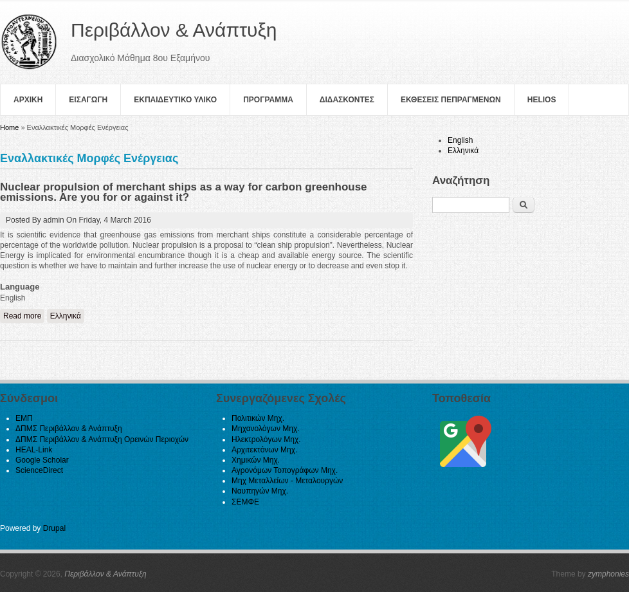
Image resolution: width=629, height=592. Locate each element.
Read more (23, 315)
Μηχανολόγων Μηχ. (266, 428)
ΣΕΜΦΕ (245, 501)
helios (541, 99)
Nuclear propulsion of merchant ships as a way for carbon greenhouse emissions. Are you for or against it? (183, 192)
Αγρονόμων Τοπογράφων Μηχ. (285, 470)
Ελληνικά (65, 315)
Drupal (54, 528)
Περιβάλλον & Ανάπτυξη (105, 573)
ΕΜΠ (24, 418)
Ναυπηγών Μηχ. (260, 490)
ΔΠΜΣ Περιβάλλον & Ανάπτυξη (68, 428)
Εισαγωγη (88, 99)
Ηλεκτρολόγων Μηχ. (266, 439)
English (460, 140)
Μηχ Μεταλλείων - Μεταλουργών (287, 480)
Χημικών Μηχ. (256, 460)
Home (9, 127)
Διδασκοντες (347, 99)
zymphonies (608, 573)
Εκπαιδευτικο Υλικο (175, 99)
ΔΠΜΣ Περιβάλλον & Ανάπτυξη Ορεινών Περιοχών (101, 439)
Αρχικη (28, 99)
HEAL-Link (33, 449)
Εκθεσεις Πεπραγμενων (451, 99)
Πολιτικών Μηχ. (258, 418)
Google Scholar (42, 460)
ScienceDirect (39, 470)
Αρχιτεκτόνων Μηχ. (264, 449)
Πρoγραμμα (268, 99)
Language (19, 286)
